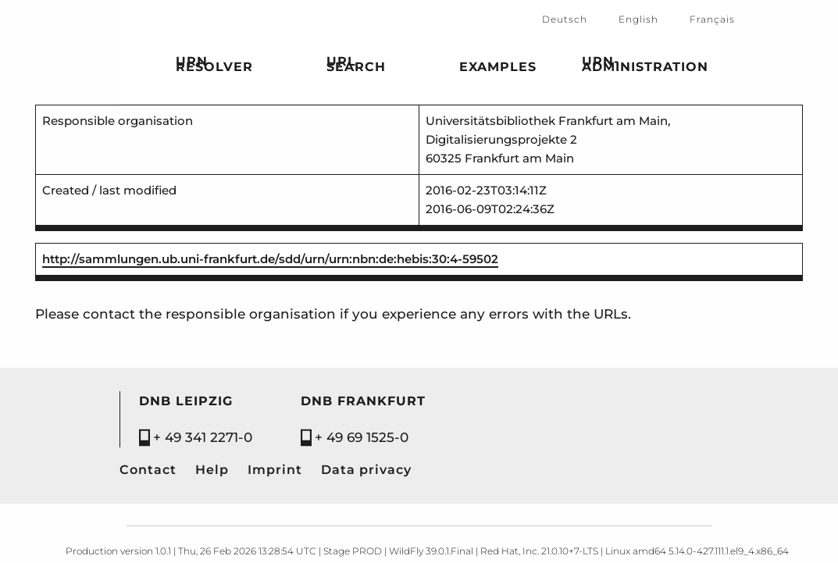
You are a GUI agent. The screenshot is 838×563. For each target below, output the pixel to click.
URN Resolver (214, 66)
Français (712, 19)
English (638, 19)
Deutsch (564, 19)
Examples (498, 69)
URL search (356, 66)
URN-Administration (645, 66)
